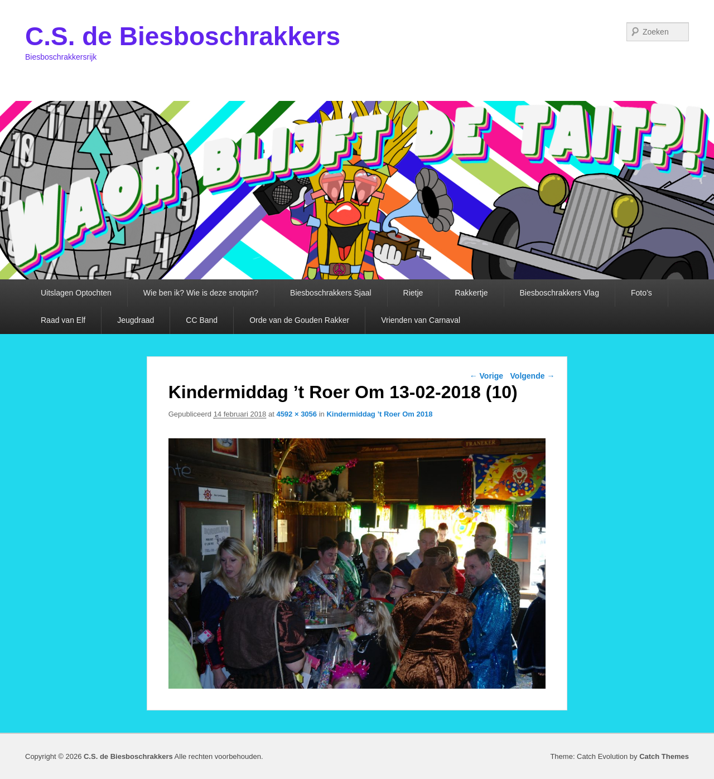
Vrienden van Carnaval (420, 320)
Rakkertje (471, 292)
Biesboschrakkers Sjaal (331, 292)
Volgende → (532, 375)
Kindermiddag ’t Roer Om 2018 (379, 414)
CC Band (202, 320)
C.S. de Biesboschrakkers (182, 36)
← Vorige (486, 375)
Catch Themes (664, 756)
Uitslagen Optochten (76, 292)
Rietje (413, 292)
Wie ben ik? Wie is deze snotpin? (200, 292)
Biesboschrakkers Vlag (559, 292)
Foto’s (641, 292)
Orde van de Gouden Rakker (299, 320)
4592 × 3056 (296, 414)
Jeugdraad (135, 320)
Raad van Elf (63, 320)
